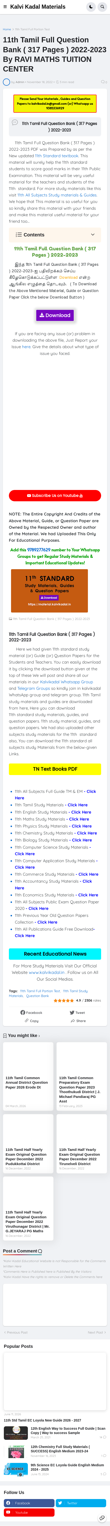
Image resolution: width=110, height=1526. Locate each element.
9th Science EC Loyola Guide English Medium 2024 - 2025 (67, 1467)
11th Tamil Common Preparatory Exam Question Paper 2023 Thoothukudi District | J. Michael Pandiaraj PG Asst (79, 1089)
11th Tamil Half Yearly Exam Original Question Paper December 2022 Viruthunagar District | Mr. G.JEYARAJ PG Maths (27, 1221)
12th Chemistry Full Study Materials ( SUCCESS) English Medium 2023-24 (60, 1449)
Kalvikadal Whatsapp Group (66, 681)
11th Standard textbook (56, 155)
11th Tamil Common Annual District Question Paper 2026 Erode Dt (27, 1082)
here (26, 346)
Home (7, 29)
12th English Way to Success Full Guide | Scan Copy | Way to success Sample (68, 1431)
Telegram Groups (33, 688)
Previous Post (17, 1332)
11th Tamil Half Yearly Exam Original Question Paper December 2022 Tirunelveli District (79, 1157)
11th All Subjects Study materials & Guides (57, 194)
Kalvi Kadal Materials (38, 7)
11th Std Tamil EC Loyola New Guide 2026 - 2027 (42, 1420)
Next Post (95, 1332)
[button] (6, 7)
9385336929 (55, 108)
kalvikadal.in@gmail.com (49, 103)
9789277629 (38, 550)
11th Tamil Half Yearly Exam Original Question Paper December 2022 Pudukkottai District (26, 1157)
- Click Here (76, 804)
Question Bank (37, 996)
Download (55, 315)
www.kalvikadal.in (46, 972)
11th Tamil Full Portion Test (32, 29)
